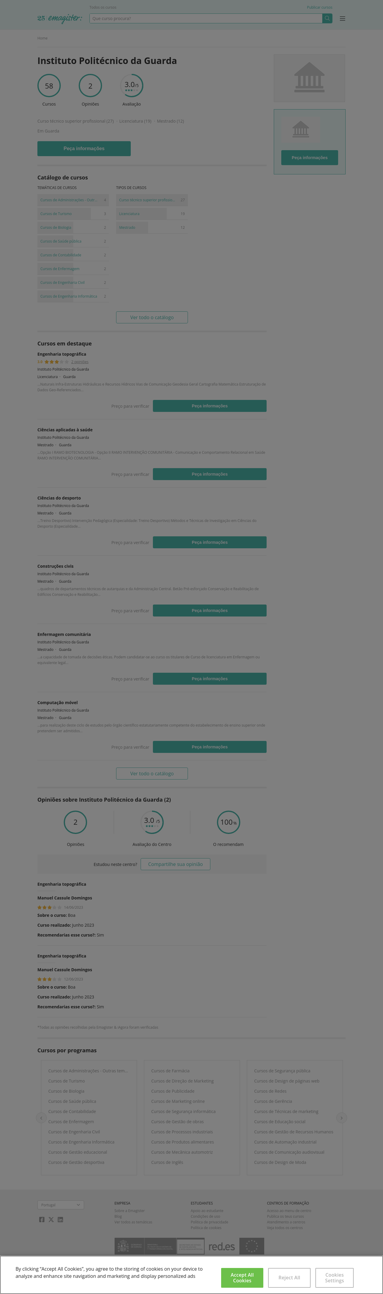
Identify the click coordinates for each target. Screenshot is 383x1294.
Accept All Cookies (242, 1278)
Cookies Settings (334, 1278)
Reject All (289, 1277)
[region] (191, 1275)
